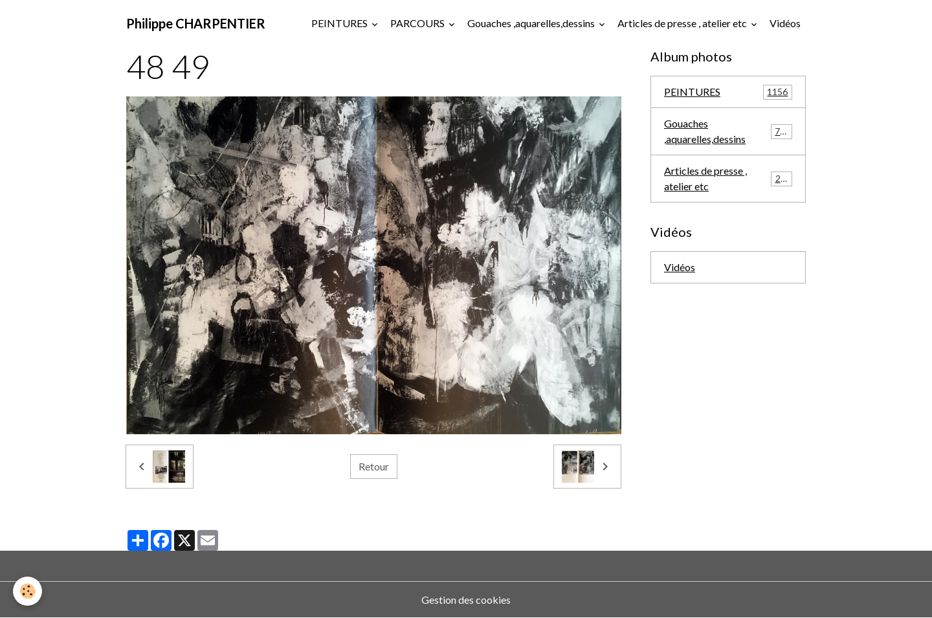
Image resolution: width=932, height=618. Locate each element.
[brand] (195, 23)
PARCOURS (418, 23)
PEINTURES (340, 23)
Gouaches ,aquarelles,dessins (532, 23)
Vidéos (785, 23)
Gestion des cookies (466, 599)
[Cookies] (27, 591)
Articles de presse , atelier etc (683, 23)
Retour (374, 466)
